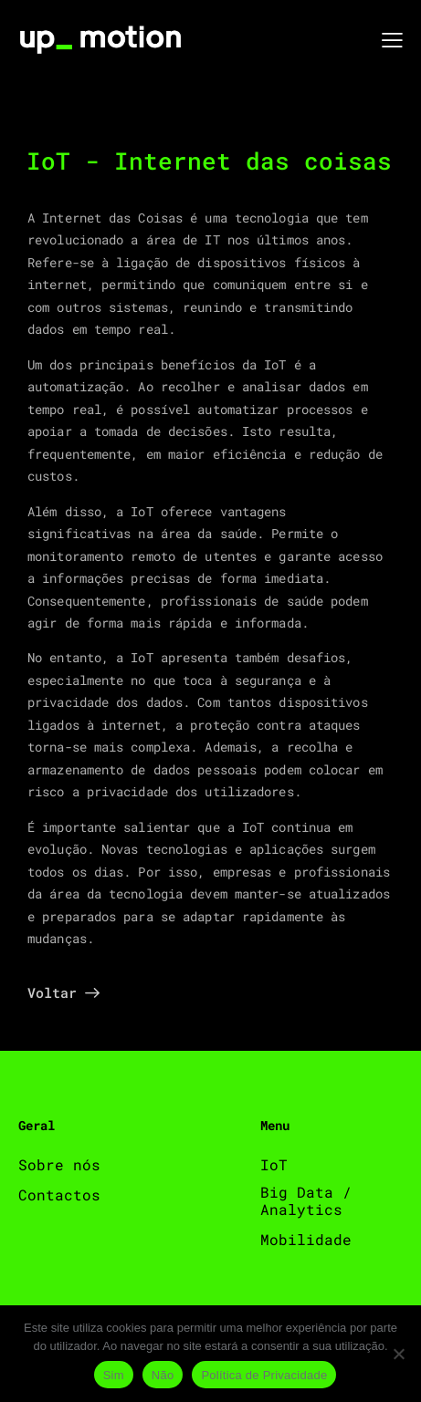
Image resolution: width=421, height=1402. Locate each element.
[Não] (398, 1354)
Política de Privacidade (264, 1375)
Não (163, 1375)
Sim (113, 1375)
